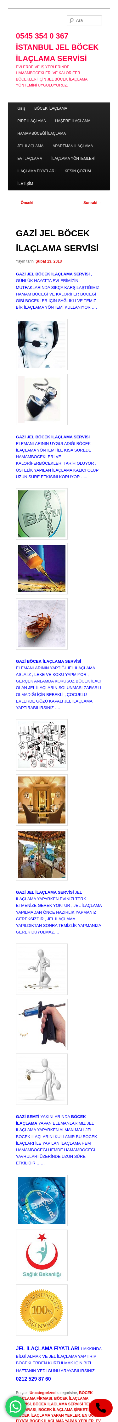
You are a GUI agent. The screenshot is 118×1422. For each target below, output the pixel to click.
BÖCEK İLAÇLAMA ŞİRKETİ (63, 1410)
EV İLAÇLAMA (29, 158)
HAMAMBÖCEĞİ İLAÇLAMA (41, 133)
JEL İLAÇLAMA (30, 146)
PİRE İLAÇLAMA (31, 121)
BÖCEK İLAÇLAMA (50, 108)
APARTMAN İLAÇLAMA (73, 146)
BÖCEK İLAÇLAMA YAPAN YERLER (48, 1415)
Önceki (24, 203)
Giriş (21, 108)
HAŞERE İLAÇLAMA (72, 121)
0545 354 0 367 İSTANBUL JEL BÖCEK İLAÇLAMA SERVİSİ (57, 47)
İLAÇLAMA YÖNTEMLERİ (73, 158)
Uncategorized (43, 1393)
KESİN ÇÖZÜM (78, 171)
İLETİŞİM (25, 183)
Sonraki (92, 203)
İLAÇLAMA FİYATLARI (36, 171)
